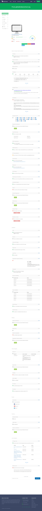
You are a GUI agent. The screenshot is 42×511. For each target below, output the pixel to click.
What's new (33, 503)
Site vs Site (14, 1)
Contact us (15, 449)
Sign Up (38, 1)
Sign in (15, 128)
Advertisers (34, 507)
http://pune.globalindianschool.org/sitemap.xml (19, 161)
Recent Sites (19, 1)
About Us (33, 502)
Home (10, 1)
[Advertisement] (26, 17)
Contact (23, 1)
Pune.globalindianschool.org (17, 34)
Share (23, 45)
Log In (34, 1)
